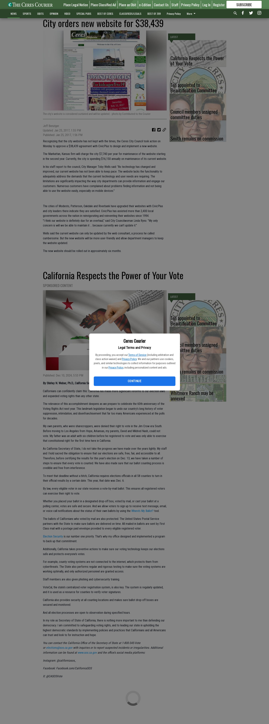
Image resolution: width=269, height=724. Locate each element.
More (192, 13)
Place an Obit (127, 4)
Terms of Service (137, 354)
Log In (206, 4)
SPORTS (27, 14)
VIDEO (67, 14)
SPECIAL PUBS (83, 14)
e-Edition (145, 4)
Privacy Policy (129, 359)
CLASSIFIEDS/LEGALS (130, 14)
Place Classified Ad (103, 4)
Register (219, 4)
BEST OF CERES (105, 14)
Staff (174, 4)
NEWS (14, 14)
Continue (134, 381)
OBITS (40, 14)
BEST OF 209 (154, 14)
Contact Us (161, 4)
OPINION (54, 14)
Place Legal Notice (76, 4)
